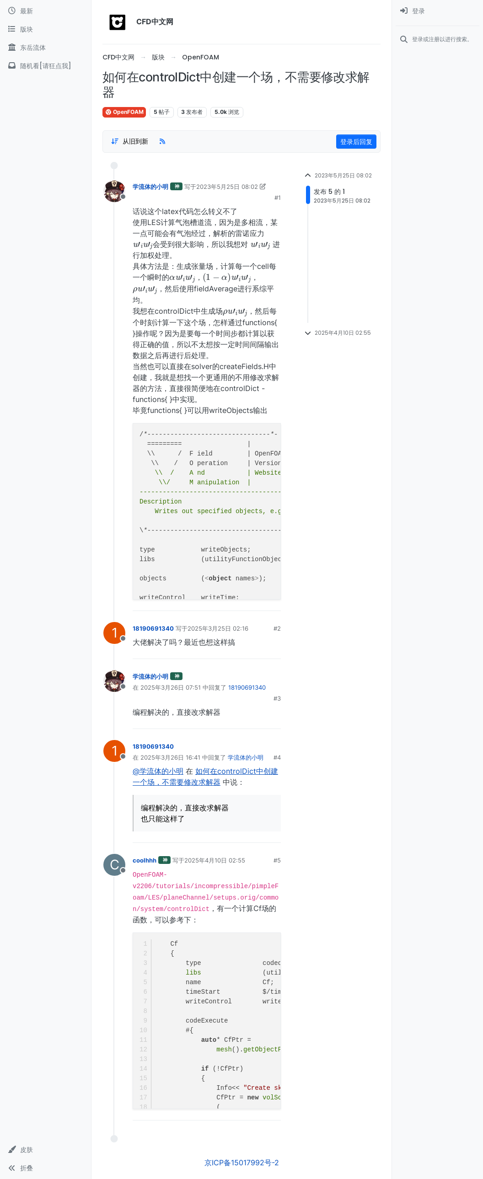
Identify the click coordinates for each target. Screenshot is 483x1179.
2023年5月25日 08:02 (227, 186)
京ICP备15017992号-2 (241, 1162)
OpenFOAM (124, 111)
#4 (277, 757)
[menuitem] (437, 11)
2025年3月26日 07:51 (170, 687)
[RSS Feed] (162, 141)
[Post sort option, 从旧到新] (129, 141)
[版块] (45, 29)
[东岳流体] (45, 47)
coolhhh (144, 860)
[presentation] (143, 243)
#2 (277, 628)
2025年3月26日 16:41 (170, 757)
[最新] (45, 11)
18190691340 (153, 628)
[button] (45, 1149)
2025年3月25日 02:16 (218, 628)
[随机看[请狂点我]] (45, 66)
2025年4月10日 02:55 (214, 860)
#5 (277, 860)
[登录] (437, 11)
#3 (277, 698)
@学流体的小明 (158, 771)
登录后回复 (356, 141)
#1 (277, 197)
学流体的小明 (150, 186)
